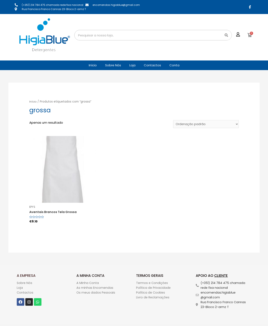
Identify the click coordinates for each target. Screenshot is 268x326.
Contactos (152, 65)
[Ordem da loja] (205, 124)
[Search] (226, 35)
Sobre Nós (113, 65)
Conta (174, 65)
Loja (132, 65)
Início (93, 65)
